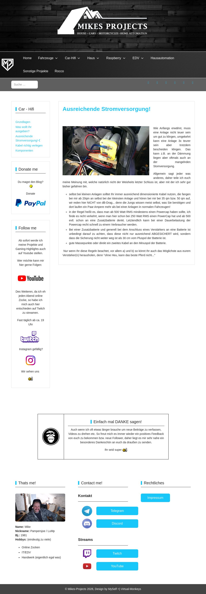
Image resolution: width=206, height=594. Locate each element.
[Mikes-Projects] (7, 64)
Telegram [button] (117, 511)
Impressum (155, 497)
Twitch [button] (117, 553)
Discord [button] (117, 523)
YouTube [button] (117, 566)
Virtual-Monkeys (131, 589)
